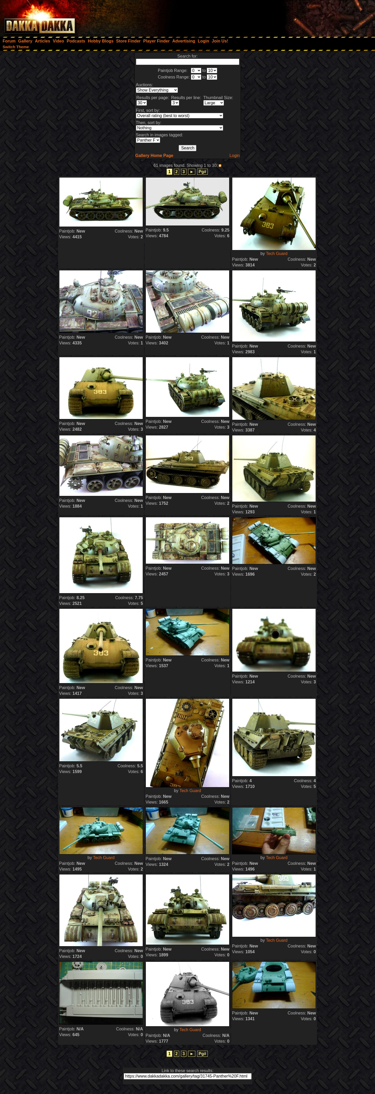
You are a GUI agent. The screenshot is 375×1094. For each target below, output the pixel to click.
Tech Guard (277, 253)
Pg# (202, 171)
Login (234, 155)
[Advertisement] (305, 17)
